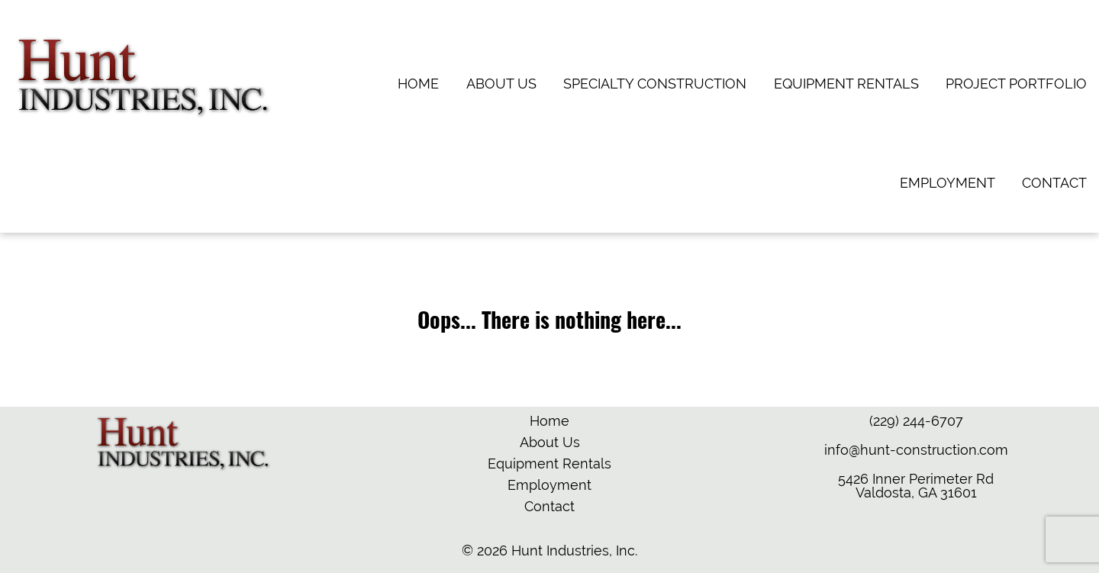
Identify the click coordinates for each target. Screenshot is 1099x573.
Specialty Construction (654, 84)
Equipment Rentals (846, 84)
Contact (1054, 183)
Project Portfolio (1016, 84)
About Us (501, 84)
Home (418, 84)
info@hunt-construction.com (916, 450)
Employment (947, 183)
